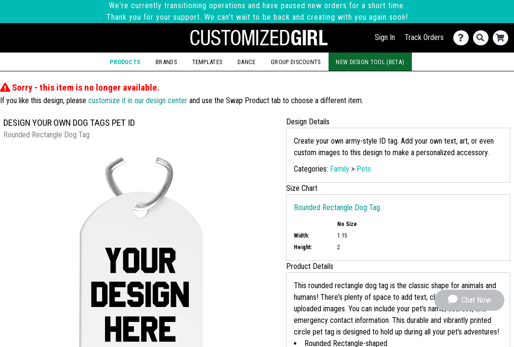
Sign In (385, 37)
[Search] (483, 37)
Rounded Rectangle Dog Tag (337, 207)
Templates (207, 62)
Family (339, 169)
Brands (166, 62)
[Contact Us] (463, 37)
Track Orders (424, 37)
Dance (246, 62)
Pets (363, 169)
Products (125, 62)
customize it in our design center (137, 100)
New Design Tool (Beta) (370, 62)
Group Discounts (296, 62)
